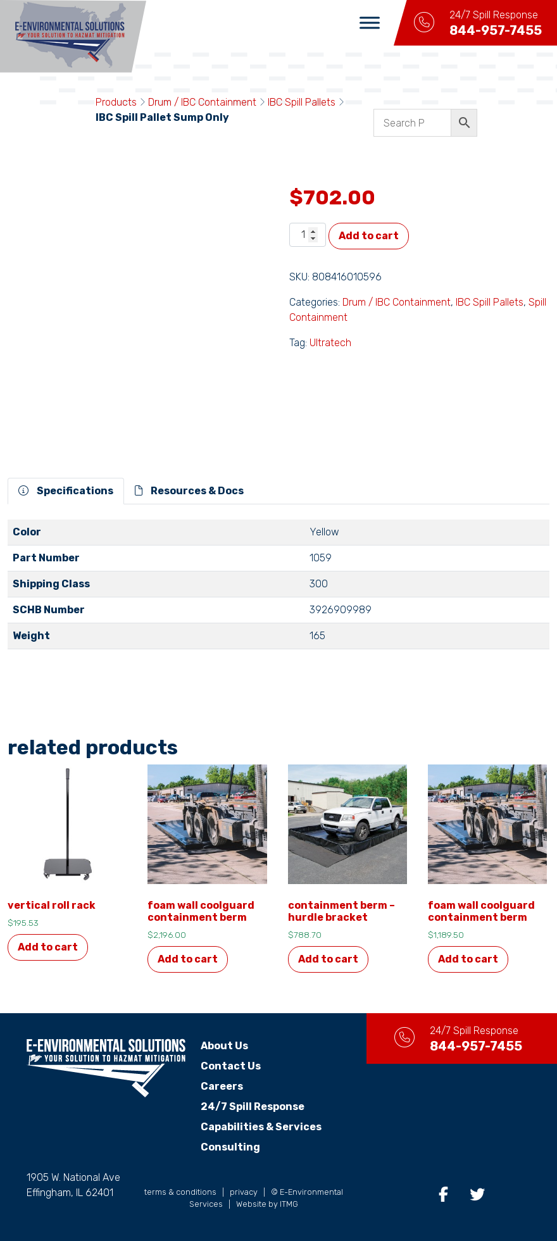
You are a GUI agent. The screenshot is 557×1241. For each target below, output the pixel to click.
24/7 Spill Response (252, 1107)
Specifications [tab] (65, 491)
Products (116, 102)
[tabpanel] (278, 589)
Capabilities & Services (261, 1127)
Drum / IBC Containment (202, 102)
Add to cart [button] (48, 947)
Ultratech (330, 343)
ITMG (289, 1204)
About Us (224, 1046)
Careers (222, 1086)
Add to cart (369, 236)
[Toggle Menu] (370, 22)
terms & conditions (180, 1192)
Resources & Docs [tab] (189, 491)
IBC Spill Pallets (301, 102)
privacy (244, 1192)
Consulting (230, 1147)
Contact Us (231, 1066)
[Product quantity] (307, 235)
